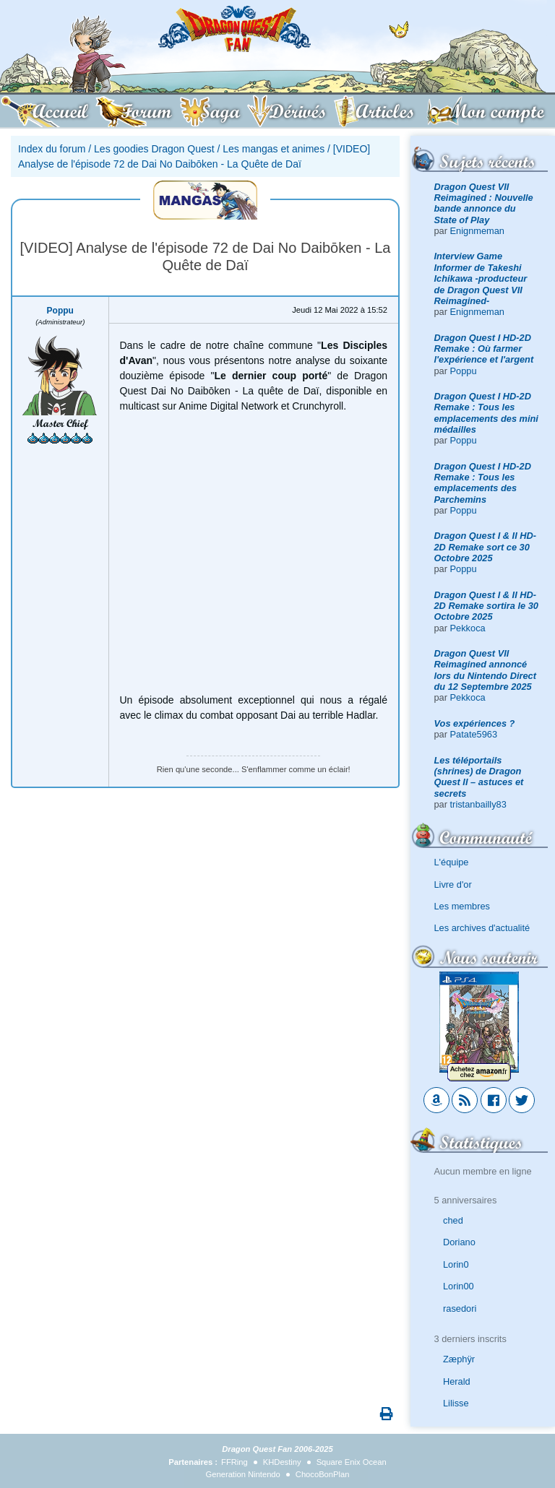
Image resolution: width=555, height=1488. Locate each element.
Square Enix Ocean (352, 1462)
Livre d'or (453, 884)
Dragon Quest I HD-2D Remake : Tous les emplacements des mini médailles (486, 413)
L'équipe (451, 862)
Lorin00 (458, 1286)
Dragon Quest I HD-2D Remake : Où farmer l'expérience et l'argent (484, 348)
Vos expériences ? (474, 723)
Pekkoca (468, 628)
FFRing (234, 1462)
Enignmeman (477, 230)
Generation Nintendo (243, 1474)
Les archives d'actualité (482, 927)
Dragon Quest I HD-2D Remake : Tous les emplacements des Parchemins (482, 483)
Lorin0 (456, 1264)
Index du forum (51, 149)
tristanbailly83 (478, 804)
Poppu (463, 370)
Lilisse (456, 1403)
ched (453, 1220)
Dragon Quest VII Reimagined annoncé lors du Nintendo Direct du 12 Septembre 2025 (485, 670)
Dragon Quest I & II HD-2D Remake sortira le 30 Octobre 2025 (486, 606)
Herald (456, 1381)
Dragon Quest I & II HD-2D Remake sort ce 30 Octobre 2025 (485, 546)
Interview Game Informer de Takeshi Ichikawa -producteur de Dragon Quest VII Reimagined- (481, 278)
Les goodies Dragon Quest (154, 149)
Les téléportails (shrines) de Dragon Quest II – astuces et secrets (479, 777)
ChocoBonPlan (323, 1474)
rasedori (459, 1308)
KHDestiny (282, 1462)
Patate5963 (473, 734)
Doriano (459, 1242)
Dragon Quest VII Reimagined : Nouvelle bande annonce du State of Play (483, 203)
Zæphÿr (459, 1359)
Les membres (462, 906)
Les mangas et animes (273, 149)
